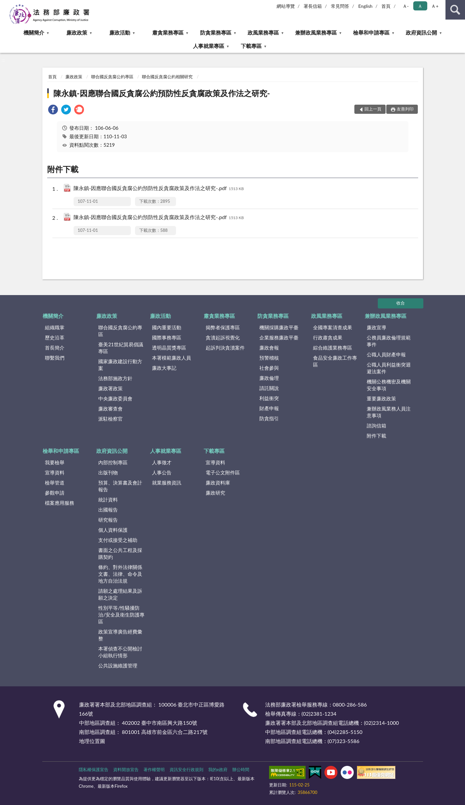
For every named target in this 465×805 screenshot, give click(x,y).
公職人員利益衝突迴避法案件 (389, 368)
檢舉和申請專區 (371, 32)
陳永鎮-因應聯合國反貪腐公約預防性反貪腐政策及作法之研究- (161, 93)
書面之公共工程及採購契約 (120, 553)
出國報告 (108, 510)
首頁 (385, 6)
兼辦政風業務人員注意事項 (389, 412)
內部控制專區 (113, 462)
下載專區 (251, 46)
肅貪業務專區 (168, 32)
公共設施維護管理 (117, 665)
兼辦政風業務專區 (316, 32)
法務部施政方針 (115, 378)
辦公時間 (240, 769)
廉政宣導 (376, 327)
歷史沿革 (54, 337)
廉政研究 (215, 493)
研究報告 (108, 520)
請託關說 (269, 388)
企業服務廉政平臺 (278, 337)
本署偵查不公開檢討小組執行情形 (120, 652)
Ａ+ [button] (434, 6)
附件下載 (376, 436)
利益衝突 (269, 398)
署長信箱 (313, 6)
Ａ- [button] (406, 6)
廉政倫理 (269, 378)
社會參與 (269, 368)
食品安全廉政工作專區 (335, 361)
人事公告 (161, 472)
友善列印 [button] (405, 109)
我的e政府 (217, 769)
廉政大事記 (164, 368)
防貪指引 (269, 418)
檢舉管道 (54, 482)
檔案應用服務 (59, 503)
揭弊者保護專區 (223, 327)
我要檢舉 (54, 462)
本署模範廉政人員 (171, 358)
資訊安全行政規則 (186, 769)
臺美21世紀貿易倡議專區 (120, 347)
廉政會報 (269, 347)
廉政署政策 (110, 388)
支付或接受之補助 (117, 540)
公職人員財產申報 (386, 354)
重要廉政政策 (381, 398)
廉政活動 (119, 32)
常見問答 (340, 6)
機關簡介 (33, 32)
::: (5, 4)
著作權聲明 (154, 769)
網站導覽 (286, 6)
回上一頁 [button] (372, 109)
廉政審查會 (110, 408)
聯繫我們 (54, 358)
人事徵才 (161, 462)
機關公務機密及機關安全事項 (389, 385)
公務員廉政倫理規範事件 (389, 341)
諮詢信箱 (376, 425)
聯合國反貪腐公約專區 (112, 76)
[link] (53, 110)
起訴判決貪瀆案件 (225, 347)
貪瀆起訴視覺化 (223, 337)
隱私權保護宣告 (93, 769)
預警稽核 (269, 358)
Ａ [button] (420, 6)
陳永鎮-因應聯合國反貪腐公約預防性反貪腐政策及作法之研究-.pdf (159, 188)
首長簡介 (54, 347)
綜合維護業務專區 (332, 347)
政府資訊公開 (421, 32)
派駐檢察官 (110, 419)
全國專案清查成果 (332, 327)
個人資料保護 (113, 530)
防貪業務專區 (215, 32)
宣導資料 (54, 472)
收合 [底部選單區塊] (400, 303)
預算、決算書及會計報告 (120, 486)
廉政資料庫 (218, 482)
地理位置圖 (92, 741)
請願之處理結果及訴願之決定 (120, 594)
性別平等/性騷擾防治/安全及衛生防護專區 (121, 614)
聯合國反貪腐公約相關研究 (167, 76)
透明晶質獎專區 (169, 347)
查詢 (455, 10)
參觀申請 (54, 493)
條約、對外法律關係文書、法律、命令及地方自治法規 (120, 574)
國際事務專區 (166, 337)
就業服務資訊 (166, 482)
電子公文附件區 (223, 472)
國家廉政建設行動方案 (120, 364)
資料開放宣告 (126, 769)
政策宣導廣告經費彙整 (120, 635)
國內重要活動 (166, 327)
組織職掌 (54, 327)
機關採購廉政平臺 (278, 327)
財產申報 (269, 408)
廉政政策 (76, 32)
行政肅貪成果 (327, 337)
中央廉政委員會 (115, 398)
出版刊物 (108, 472)
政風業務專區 (263, 32)
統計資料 (108, 499)
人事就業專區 (208, 46)
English (365, 6)
